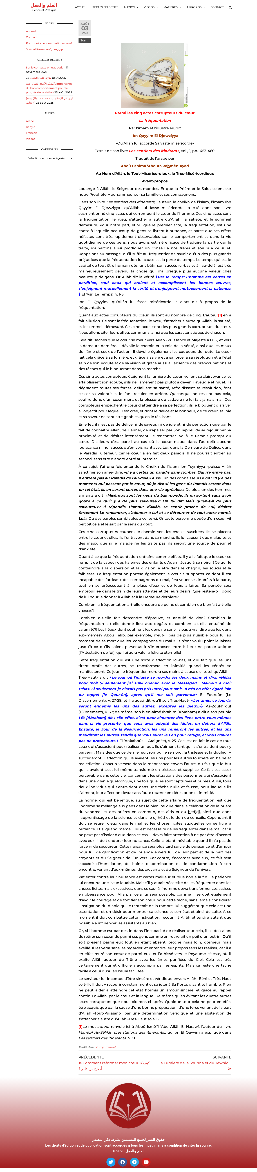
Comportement (106, 1047)
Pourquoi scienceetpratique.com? (49, 43)
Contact (217, 7)
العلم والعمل (43, 5)
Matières (171, 7)
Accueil (81, 7)
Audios (129, 7)
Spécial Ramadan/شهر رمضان (45, 49)
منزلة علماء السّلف (41, 77)
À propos (194, 7)
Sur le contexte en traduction (45, 67)
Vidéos (149, 7)
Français (31, 133)
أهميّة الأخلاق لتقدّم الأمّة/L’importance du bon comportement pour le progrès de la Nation (49, 88)
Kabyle (30, 127)
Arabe (30, 121)
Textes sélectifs (105, 7)
